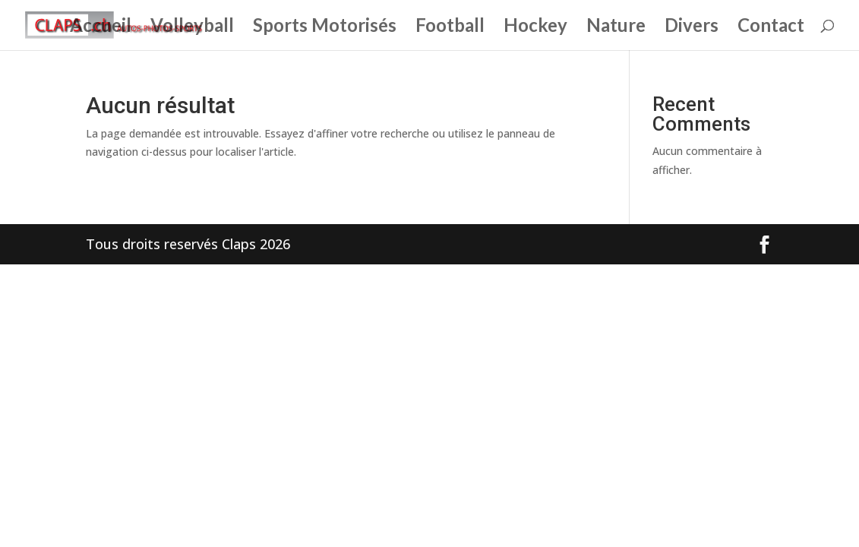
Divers (691, 28)
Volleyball (192, 28)
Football (450, 28)
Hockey (535, 28)
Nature (616, 28)
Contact (770, 28)
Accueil (100, 28)
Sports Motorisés (324, 28)
